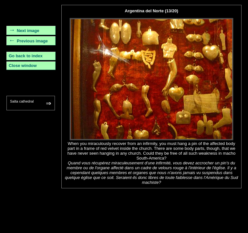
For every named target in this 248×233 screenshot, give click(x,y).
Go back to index (26, 55)
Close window (23, 65)
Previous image (32, 41)
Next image (28, 30)
